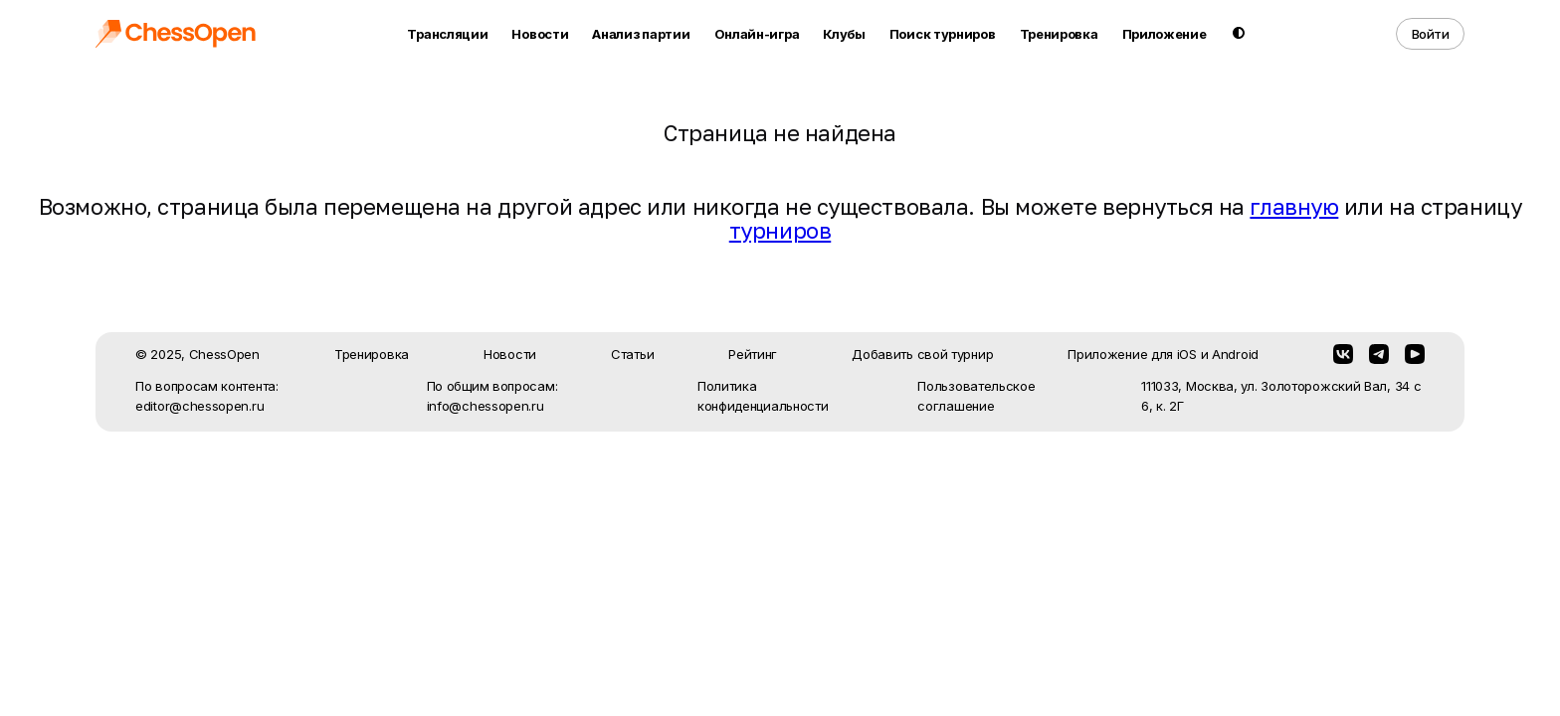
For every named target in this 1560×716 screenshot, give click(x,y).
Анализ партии (640, 34)
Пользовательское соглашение (976, 396)
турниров (780, 230)
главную (1294, 206)
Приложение (1164, 34)
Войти (1431, 34)
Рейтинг (752, 354)
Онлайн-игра (757, 34)
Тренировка (1059, 34)
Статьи (632, 354)
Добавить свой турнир (922, 354)
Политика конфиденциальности (763, 396)
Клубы (844, 34)
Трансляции (447, 34)
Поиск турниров (942, 34)
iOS (1187, 354)
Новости (539, 34)
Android (1235, 354)
